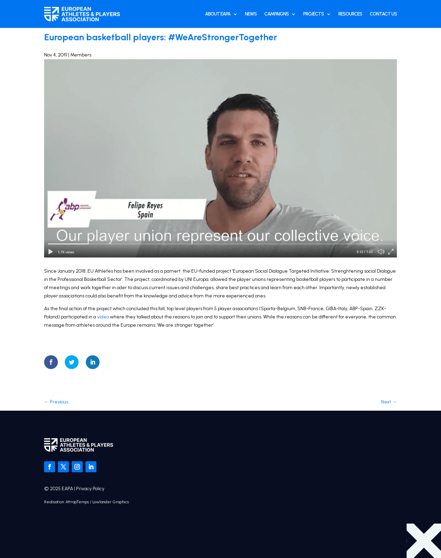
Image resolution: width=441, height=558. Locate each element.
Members (80, 55)
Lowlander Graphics (110, 501)
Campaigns (276, 14)
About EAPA (217, 14)
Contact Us (383, 14)
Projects (313, 14)
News (251, 14)
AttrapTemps (77, 501)
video (103, 317)
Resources (350, 14)
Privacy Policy (90, 489)
